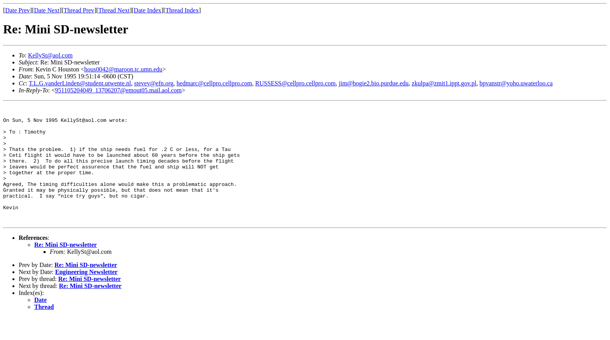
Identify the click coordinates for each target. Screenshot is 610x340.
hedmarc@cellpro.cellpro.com (214, 83)
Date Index (147, 10)
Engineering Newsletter (86, 295)
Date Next (47, 10)
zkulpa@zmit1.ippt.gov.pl (444, 83)
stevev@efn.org (154, 83)
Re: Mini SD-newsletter (65, 268)
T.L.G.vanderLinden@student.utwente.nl (80, 83)
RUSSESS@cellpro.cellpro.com (295, 83)
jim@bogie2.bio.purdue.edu (374, 83)
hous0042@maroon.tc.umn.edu (123, 69)
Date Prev (17, 10)
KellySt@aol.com (50, 55)
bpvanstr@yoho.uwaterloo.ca (515, 83)
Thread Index (182, 10)
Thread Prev (78, 10)
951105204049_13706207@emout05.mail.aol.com (118, 90)
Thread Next (114, 10)
